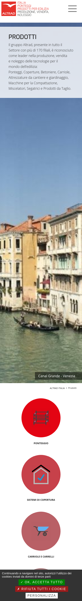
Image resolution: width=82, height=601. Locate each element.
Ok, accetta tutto (41, 582)
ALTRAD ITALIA (57, 388)
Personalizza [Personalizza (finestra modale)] (42, 595)
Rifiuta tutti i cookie (41, 589)
